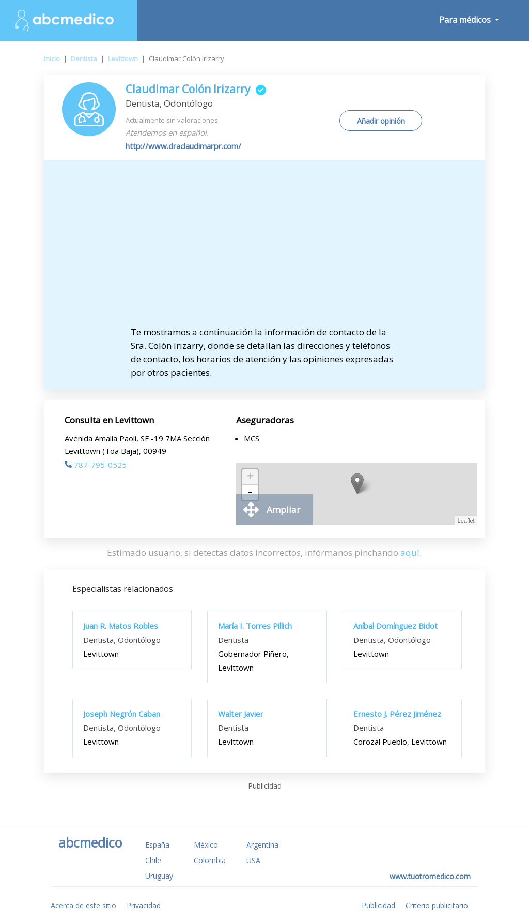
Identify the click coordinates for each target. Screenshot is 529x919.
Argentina (262, 845)
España (157, 845)
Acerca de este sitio (83, 905)
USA (253, 860)
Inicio (52, 58)
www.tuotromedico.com (430, 876)
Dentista (84, 58)
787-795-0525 (96, 465)
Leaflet (466, 520)
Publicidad (378, 905)
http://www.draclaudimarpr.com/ (183, 146)
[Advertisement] (264, 247)
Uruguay (159, 876)
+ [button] (250, 477)
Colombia (210, 860)
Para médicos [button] (466, 19)
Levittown (123, 58)
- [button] (250, 492)
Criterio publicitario (437, 905)
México (206, 845)
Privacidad (144, 905)
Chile (153, 860)
